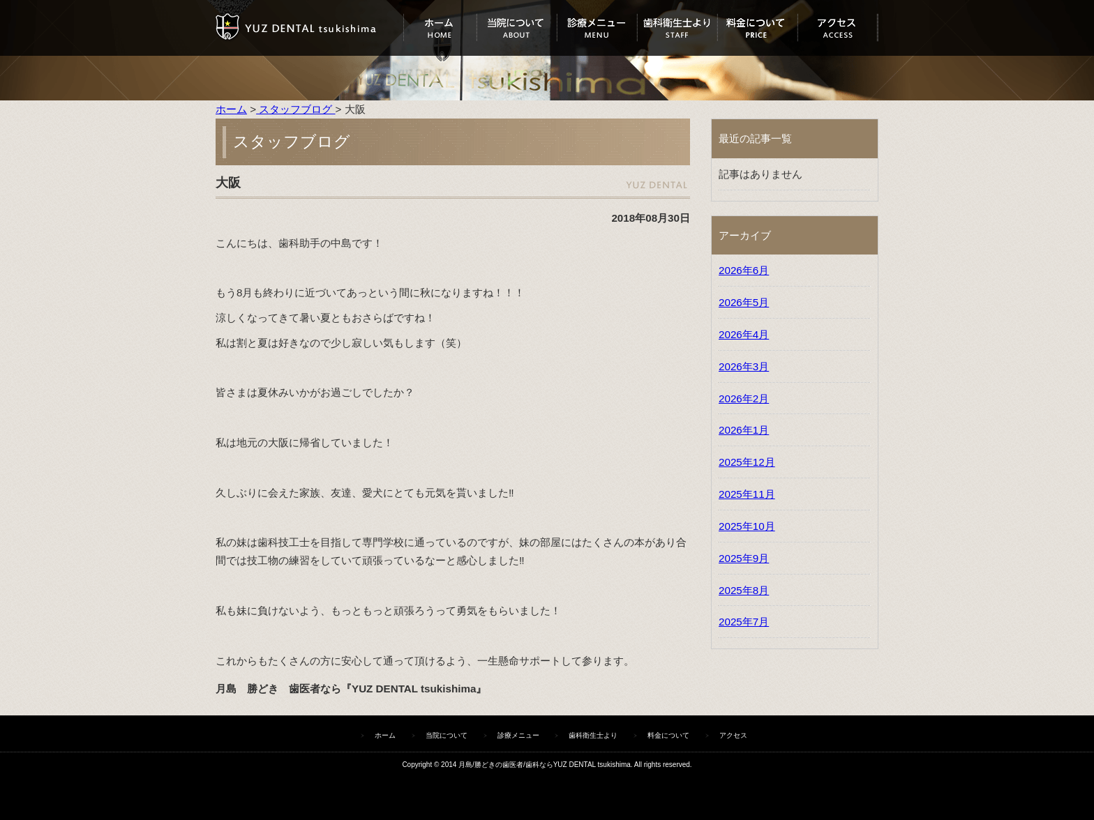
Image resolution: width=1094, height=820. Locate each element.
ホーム (440, 28)
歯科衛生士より (677, 28)
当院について (517, 28)
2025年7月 (744, 622)
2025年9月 (744, 558)
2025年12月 (747, 462)
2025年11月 (747, 494)
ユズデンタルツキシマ (309, 28)
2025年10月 (747, 526)
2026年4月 (744, 334)
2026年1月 (744, 430)
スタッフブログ (295, 109)
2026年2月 (744, 398)
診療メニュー (597, 28)
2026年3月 (744, 366)
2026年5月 (744, 302)
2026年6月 (744, 270)
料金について (757, 28)
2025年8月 (744, 590)
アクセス (837, 28)
